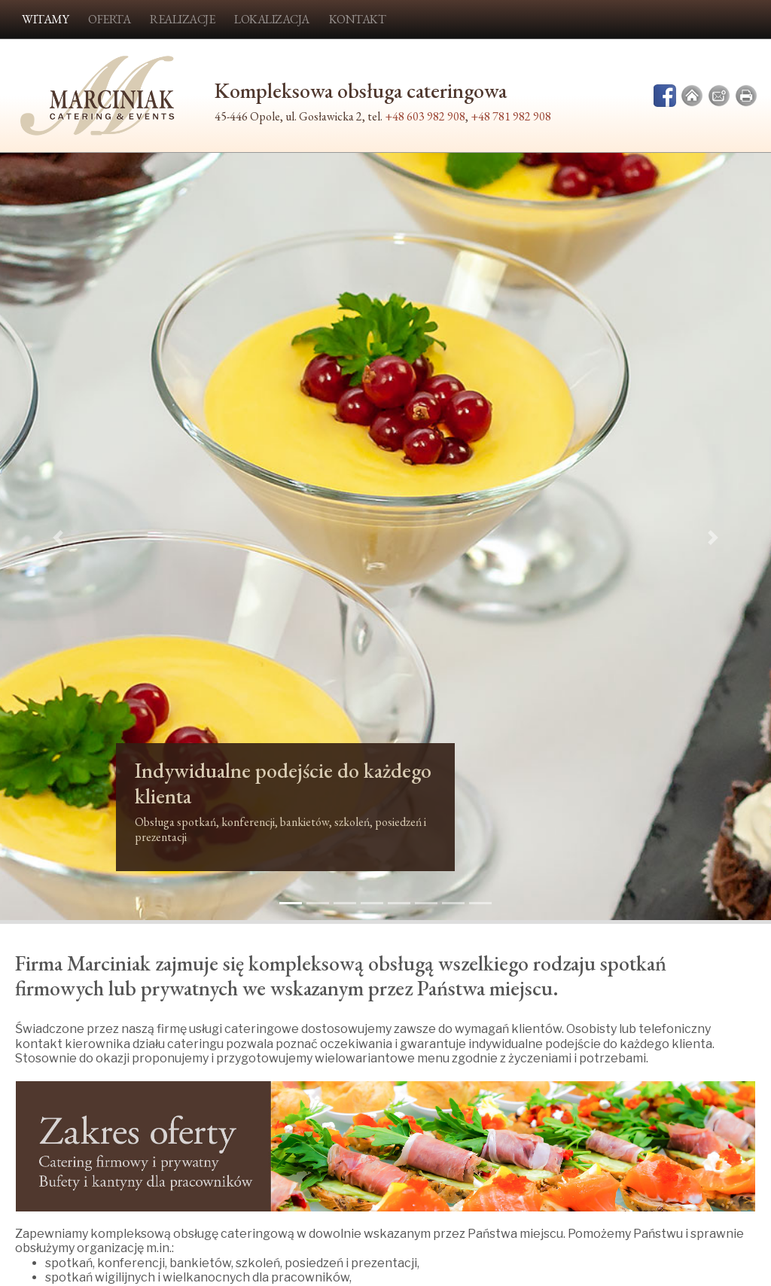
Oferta (109, 19)
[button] (58, 538)
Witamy (45, 19)
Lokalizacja (271, 19)
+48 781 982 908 (511, 116)
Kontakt (357, 19)
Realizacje (182, 19)
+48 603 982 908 (425, 116)
